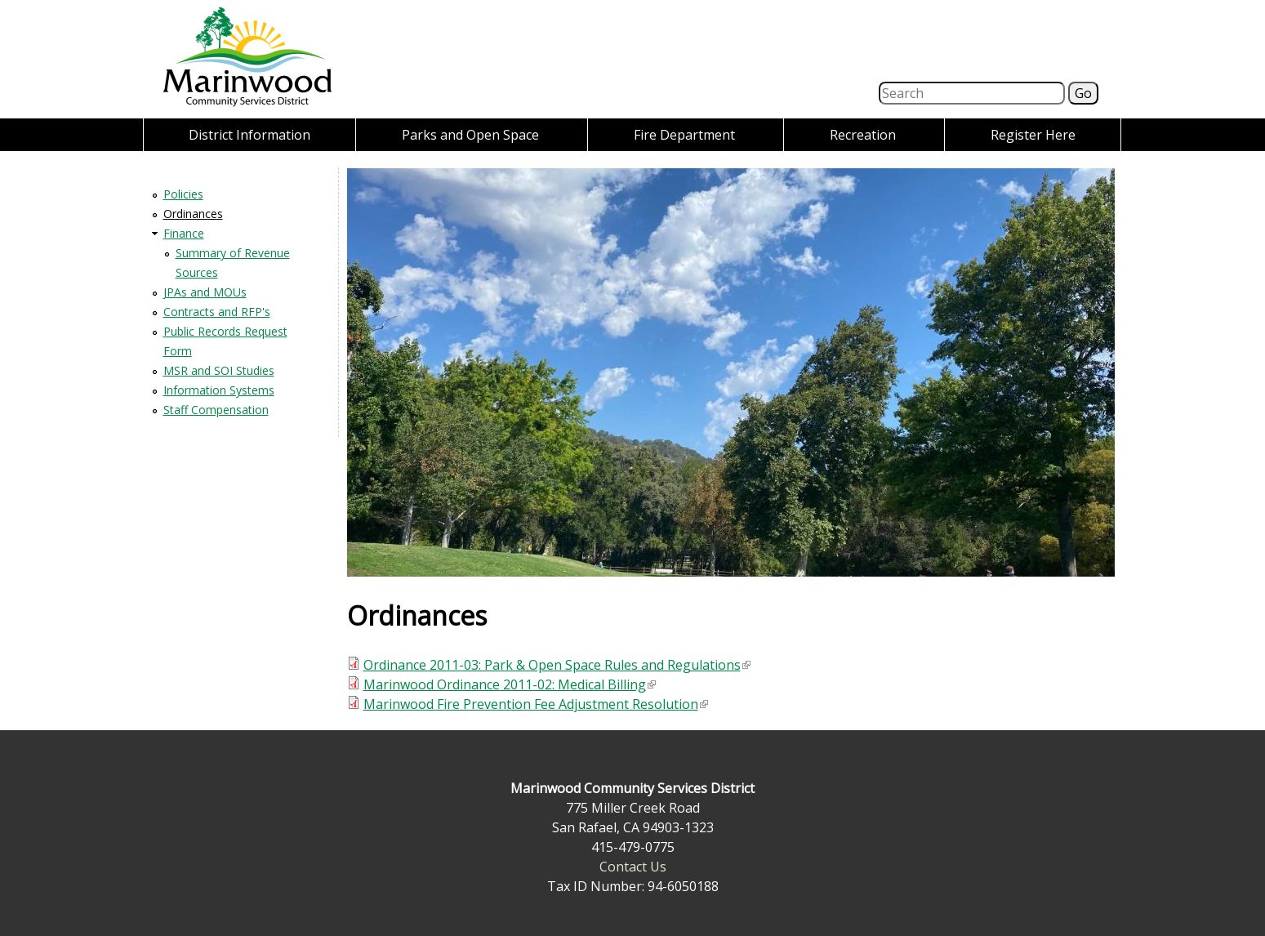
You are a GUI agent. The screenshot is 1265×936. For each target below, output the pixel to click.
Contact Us (632, 867)
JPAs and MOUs (205, 292)
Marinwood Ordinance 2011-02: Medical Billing (509, 684)
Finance (183, 233)
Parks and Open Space (470, 135)
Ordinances (193, 213)
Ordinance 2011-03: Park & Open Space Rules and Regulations (557, 665)
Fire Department (684, 135)
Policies (183, 194)
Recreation (863, 135)
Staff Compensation (216, 409)
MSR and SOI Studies (218, 370)
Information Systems (218, 390)
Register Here (1033, 135)
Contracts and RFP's (216, 311)
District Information (249, 135)
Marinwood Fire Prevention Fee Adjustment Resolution (535, 704)
